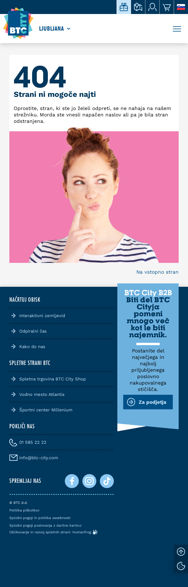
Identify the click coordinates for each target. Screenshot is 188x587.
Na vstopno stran (157, 272)
